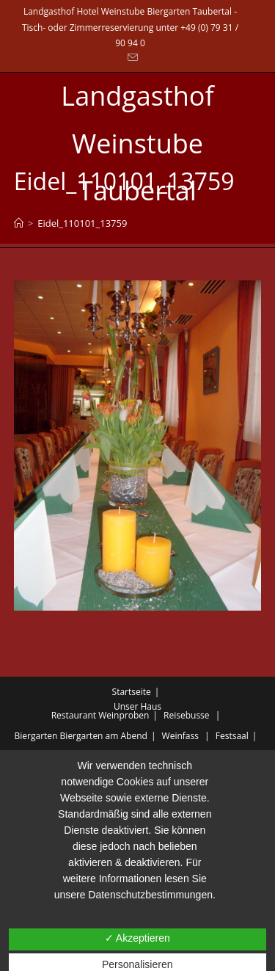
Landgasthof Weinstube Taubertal (137, 143)
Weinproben (123, 715)
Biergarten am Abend (103, 736)
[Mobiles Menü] (137, 231)
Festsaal (232, 736)
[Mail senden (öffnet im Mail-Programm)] (130, 58)
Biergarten (36, 736)
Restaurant (73, 715)
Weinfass (180, 736)
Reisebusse (187, 715)
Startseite (131, 691)
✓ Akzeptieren (137, 938)
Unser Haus (137, 706)
